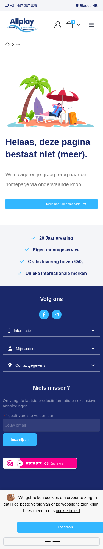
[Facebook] (44, 315)
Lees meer (51, 541)
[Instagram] (57, 315)
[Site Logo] (21, 24)
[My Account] (57, 24)
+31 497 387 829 (21, 6)
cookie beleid (68, 510)
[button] (91, 25)
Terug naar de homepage (66, 204)
